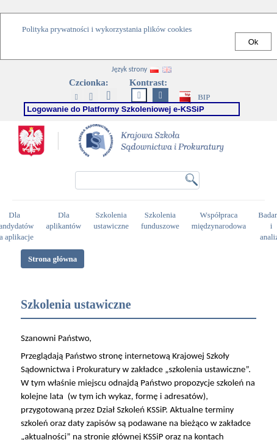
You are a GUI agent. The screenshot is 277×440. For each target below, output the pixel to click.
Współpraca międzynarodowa (221, 220)
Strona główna (52, 258)
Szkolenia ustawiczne (112, 220)
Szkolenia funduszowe (161, 220)
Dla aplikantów (65, 220)
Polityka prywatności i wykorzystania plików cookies (107, 29)
